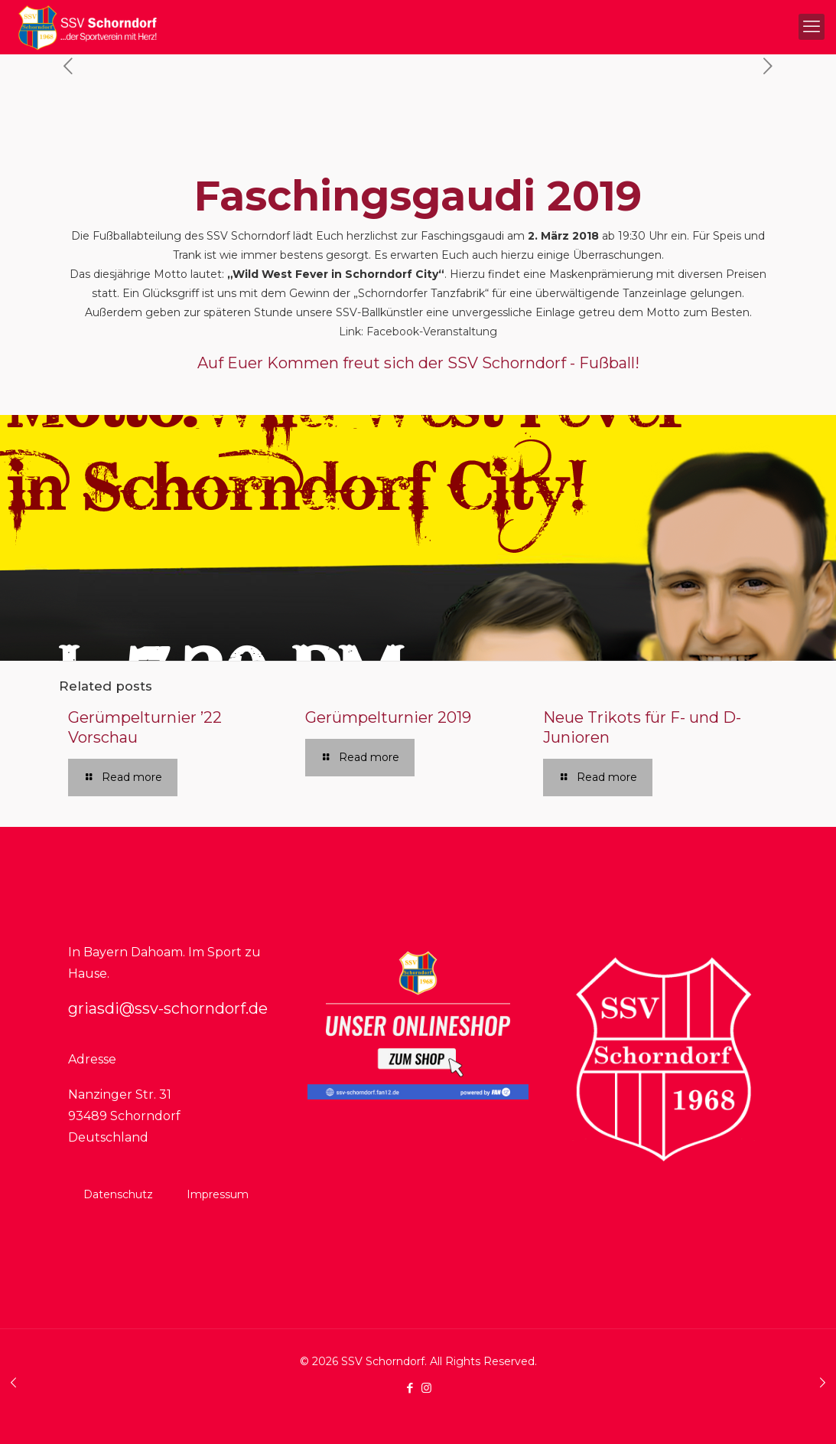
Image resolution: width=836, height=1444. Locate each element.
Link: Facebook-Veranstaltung (418, 331)
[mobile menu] (812, 27)
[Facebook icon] (410, 1387)
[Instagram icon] (426, 1387)
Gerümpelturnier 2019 (388, 717)
